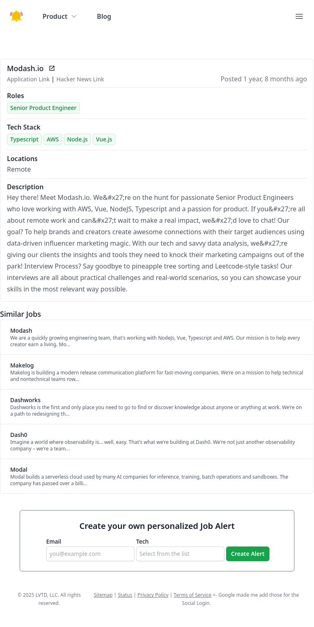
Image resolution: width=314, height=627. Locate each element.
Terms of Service (192, 594)
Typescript (24, 139)
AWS (52, 139)
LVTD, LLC (47, 594)
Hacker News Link (80, 79)
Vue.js (104, 139)
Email (53, 541)
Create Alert (248, 554)
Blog (104, 16)
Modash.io (25, 68)
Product (60, 16)
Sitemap (103, 594)
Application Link (29, 79)
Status (125, 594)
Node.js (77, 139)
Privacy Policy (152, 594)
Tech (142, 541)
